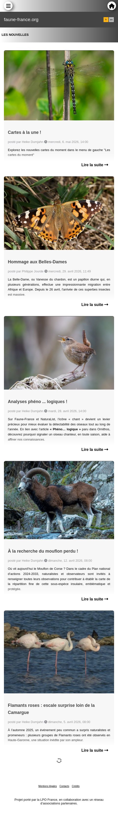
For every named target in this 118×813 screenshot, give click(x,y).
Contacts (64, 786)
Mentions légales (48, 786)
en (111, 19)
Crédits (76, 786)
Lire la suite (94, 164)
